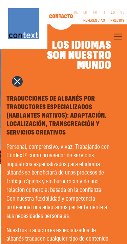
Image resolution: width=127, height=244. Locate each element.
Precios (117, 21)
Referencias (94, 21)
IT (104, 13)
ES (113, 13)
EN (85, 13)
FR (95, 13)
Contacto (61, 17)
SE (122, 13)
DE (76, 13)
